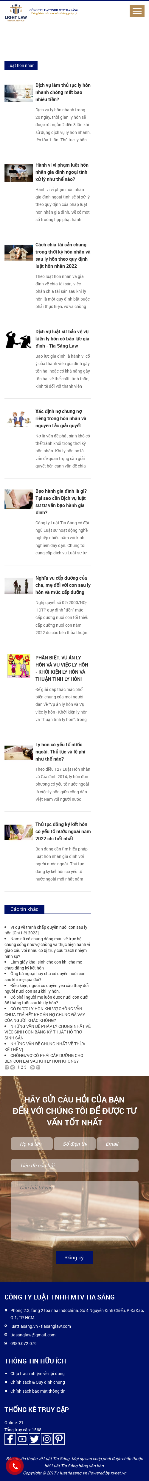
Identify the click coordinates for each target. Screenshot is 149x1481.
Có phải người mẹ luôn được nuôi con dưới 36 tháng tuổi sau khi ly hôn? (46, 1000)
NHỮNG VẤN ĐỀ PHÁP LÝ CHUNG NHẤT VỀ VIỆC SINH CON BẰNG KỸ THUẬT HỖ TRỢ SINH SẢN (47, 1032)
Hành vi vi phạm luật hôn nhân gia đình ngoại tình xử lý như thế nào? (61, 172)
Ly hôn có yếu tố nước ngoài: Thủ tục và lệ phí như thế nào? (60, 751)
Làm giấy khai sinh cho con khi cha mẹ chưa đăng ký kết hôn (43, 965)
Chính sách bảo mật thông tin (38, 1391)
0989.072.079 (23, 1343)
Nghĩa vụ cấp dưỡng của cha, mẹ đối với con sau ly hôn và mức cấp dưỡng (63, 585)
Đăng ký (74, 1257)
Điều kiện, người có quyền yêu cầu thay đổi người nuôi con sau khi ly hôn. (46, 988)
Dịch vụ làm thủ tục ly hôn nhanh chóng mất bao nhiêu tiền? (62, 92)
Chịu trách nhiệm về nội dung (37, 1373)
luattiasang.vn (24, 1326)
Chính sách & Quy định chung (37, 1382)
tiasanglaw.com (56, 1326)
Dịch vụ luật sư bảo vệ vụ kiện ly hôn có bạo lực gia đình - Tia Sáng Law (62, 338)
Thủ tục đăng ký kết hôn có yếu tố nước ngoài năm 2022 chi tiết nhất (63, 831)
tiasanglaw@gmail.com (32, 1335)
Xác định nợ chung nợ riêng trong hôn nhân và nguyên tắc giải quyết (60, 418)
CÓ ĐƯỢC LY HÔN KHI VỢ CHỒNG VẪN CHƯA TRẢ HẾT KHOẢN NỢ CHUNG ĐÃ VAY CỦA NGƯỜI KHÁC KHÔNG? (44, 1014)
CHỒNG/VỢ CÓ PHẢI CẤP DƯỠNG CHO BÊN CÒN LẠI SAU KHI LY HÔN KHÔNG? (43, 1058)
